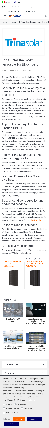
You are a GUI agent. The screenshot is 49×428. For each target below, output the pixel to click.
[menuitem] (6, 2)
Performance (11, 413)
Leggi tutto (30, 400)
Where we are (12, 11)
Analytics (28, 408)
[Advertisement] (4, 408)
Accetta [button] (19, 419)
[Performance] (4, 413)
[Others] (4, 404)
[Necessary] (15, 404)
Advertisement (12, 408)
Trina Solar (16, 259)
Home (4, 22)
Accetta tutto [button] (34, 419)
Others (8, 404)
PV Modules (8, 259)
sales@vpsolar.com (37, 220)
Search (40, 16)
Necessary (21, 404)
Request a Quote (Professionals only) (17, 7)
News (14, 22)
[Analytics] (22, 408)
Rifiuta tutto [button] (11, 424)
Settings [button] (6, 419)
